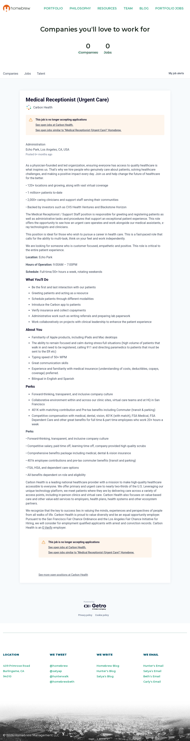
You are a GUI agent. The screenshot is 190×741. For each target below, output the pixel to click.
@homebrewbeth (62, 681)
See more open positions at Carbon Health (63, 574)
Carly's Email (152, 681)
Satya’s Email (152, 671)
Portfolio (53, 8)
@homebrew (59, 666)
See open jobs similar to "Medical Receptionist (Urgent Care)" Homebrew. (78, 130)
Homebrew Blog (108, 666)
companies (10, 73)
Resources (107, 8)
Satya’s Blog (105, 676)
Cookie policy (102, 615)
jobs (27, 73)
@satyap (56, 671)
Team (128, 8)
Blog (144, 8)
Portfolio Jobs (169, 8)
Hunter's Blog (106, 671)
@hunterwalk (59, 676)
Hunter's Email (153, 666)
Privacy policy (85, 615)
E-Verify (47, 527)
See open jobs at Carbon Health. (54, 124)
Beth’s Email (151, 676)
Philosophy (80, 8)
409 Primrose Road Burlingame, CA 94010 (16, 671)
